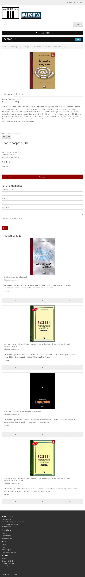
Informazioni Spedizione (10, 524)
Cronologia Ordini (8, 561)
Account (4, 559)
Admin (15, 574)
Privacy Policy (6, 519)
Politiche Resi (6, 527)
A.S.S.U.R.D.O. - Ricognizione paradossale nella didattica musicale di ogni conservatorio (37, 345)
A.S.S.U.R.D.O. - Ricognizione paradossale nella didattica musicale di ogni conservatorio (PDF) (37, 479)
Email (3, 198)
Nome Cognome (7, 189)
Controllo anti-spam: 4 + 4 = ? (12, 218)
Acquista (42, 177)
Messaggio (5, 207)
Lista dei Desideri (8, 563)
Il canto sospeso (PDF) (54, 47)
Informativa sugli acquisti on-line (13, 522)
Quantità (5, 166)
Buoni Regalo (6, 550)
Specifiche (19, 94)
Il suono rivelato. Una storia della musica (22, 411)
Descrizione (8, 94)
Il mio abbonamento (9, 552)
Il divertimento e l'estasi (15, 277)
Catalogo (14, 47)
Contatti (4, 533)
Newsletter (5, 566)
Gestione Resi (6, 536)
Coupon (4, 547)
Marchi (4, 545)
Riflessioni (37, 47)
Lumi (10, 574)
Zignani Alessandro (14, 152)
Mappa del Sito (7, 538)
